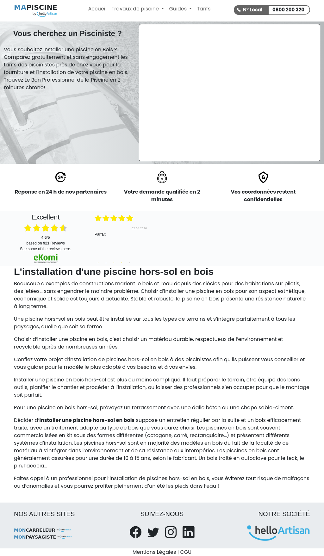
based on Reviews (45, 240)
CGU (186, 552)
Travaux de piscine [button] (136, 8)
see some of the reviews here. (45, 249)
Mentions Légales (154, 552)
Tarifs (203, 8)
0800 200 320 (288, 9)
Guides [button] (178, 8)
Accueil (97, 8)
